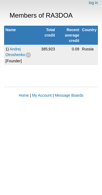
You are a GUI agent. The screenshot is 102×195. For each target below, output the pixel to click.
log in (93, 3)
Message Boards (69, 95)
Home (24, 95)
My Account (41, 95)
